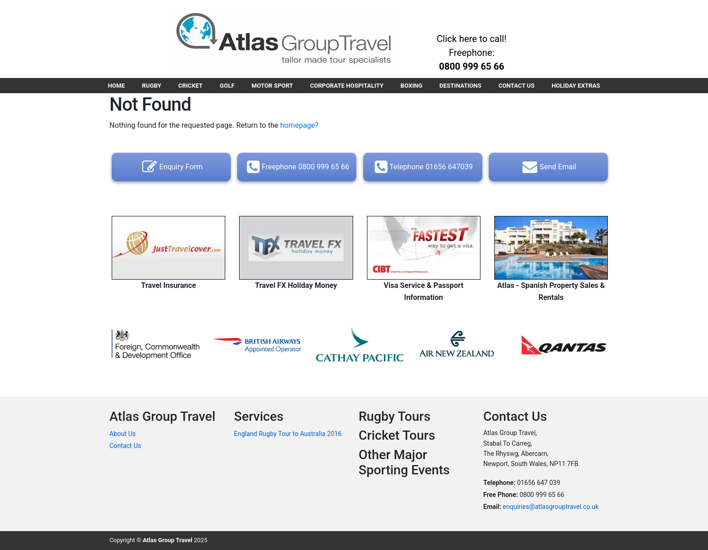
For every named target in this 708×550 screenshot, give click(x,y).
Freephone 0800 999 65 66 (297, 167)
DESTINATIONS (460, 85)
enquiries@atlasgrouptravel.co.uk (551, 506)
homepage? (299, 125)
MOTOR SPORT (272, 85)
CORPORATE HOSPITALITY (347, 85)
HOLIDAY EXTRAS (576, 85)
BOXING (411, 85)
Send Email (548, 167)
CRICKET (190, 85)
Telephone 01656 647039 (422, 167)
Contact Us (125, 445)
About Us (122, 433)
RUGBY (152, 85)
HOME (116, 85)
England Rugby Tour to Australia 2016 (288, 433)
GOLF (227, 85)
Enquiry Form (171, 167)
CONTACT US (516, 85)
